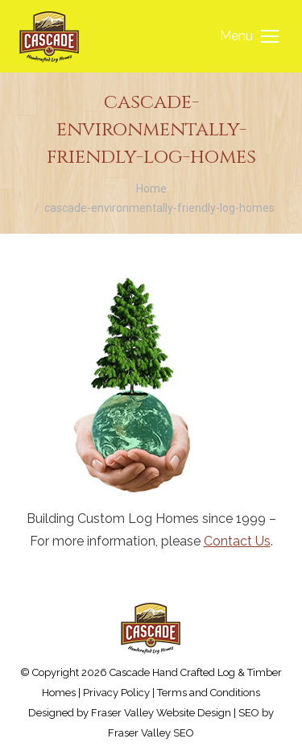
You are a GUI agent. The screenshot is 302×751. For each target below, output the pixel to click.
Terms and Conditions (208, 693)
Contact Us (237, 541)
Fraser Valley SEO (151, 733)
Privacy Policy (116, 693)
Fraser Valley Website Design (161, 713)
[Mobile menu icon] (249, 36)
